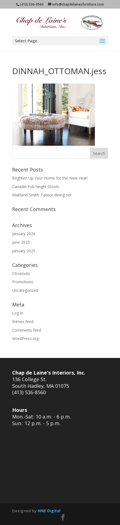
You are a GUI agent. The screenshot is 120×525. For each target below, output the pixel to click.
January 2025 (23, 250)
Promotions (22, 281)
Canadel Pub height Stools (35, 186)
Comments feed (26, 330)
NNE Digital (49, 510)
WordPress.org (25, 338)
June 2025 (21, 242)
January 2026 (23, 233)
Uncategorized (25, 290)
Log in (17, 313)
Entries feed (22, 321)
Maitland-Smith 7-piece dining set (41, 194)
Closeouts (21, 273)
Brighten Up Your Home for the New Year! (49, 178)
